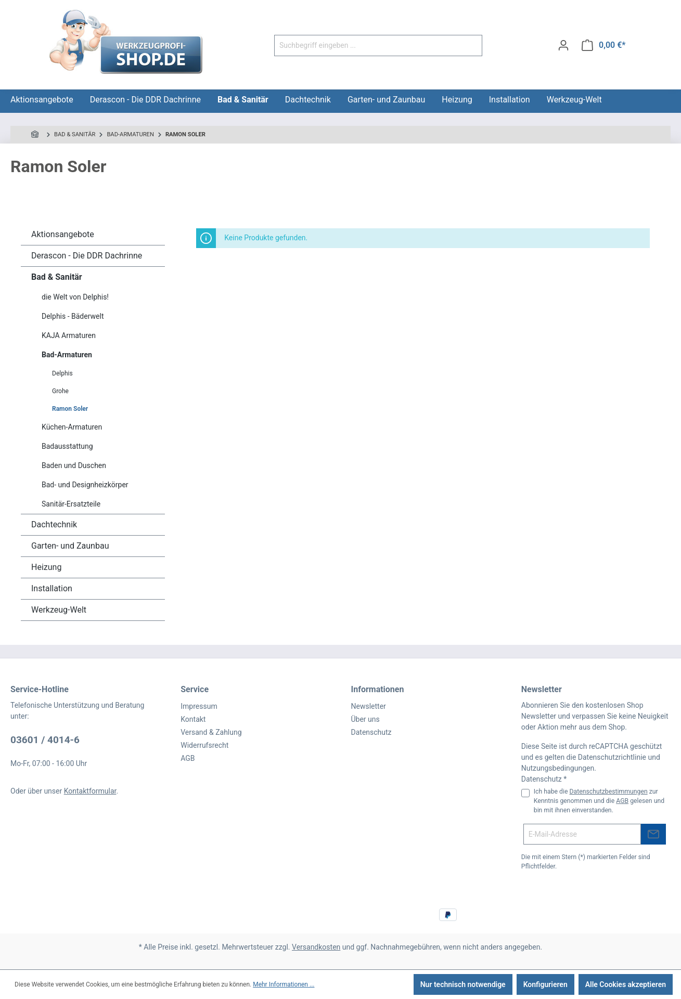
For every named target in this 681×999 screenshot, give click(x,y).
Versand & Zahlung (211, 732)
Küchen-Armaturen (72, 427)
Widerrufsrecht (204, 745)
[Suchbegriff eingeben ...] (366, 45)
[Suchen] (470, 45)
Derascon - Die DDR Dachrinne (86, 256)
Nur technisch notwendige (463, 984)
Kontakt (193, 719)
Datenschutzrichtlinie (612, 757)
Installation (51, 588)
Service (195, 689)
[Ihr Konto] (563, 45)
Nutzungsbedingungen (557, 768)
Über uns (365, 719)
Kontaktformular (90, 791)
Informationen (377, 689)
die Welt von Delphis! (75, 297)
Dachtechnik (54, 524)
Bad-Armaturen (67, 355)
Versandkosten (316, 947)
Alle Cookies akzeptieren (625, 984)
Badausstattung (67, 446)
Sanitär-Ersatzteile (71, 504)
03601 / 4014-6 (45, 740)
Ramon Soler (70, 408)
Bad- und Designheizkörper (85, 485)
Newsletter (368, 706)
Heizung (46, 567)
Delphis (62, 373)
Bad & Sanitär (56, 277)
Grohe (60, 391)
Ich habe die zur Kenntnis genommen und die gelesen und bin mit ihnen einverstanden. (599, 801)
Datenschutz (371, 732)
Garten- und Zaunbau (70, 546)
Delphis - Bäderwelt (73, 316)
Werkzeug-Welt (58, 610)
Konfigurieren (545, 984)
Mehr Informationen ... (283, 984)
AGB (188, 758)
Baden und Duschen (74, 465)
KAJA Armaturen (69, 335)
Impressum (199, 706)
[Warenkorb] (603, 45)
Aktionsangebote (62, 234)
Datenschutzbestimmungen (609, 791)
